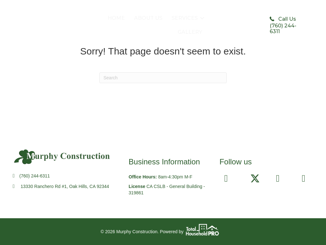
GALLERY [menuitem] (190, 32)
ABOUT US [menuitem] (148, 18)
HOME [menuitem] (116, 18)
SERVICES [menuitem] (185, 18)
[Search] (163, 77)
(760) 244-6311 (34, 175)
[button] (202, 18)
